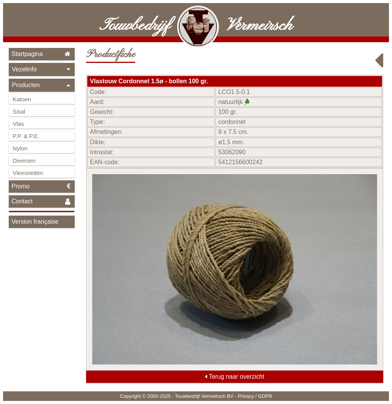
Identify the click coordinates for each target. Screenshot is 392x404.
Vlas (18, 123)
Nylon (20, 148)
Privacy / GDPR (255, 396)
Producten (42, 85)
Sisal (19, 111)
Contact (41, 201)
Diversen (24, 160)
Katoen (22, 99)
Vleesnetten (28, 173)
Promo (41, 186)
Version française (35, 221)
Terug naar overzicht (234, 376)
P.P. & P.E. (26, 136)
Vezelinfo (42, 69)
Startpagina (41, 54)
